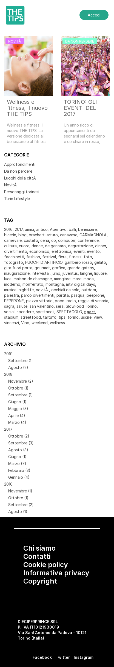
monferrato (32, 284)
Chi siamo (39, 548)
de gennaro (55, 245)
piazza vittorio (39, 300)
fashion (33, 256)
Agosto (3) (18, 449)
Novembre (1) (20, 491)
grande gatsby (80, 267)
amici (29, 229)
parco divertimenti (37, 295)
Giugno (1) (17, 401)
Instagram (83, 657)
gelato (100, 262)
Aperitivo (58, 229)
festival (49, 256)
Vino (25, 322)
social (9, 311)
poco (59, 300)
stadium (11, 317)
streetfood (31, 317)
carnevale (13, 240)
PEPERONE (14, 300)
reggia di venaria (93, 300)
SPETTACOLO (69, 311)
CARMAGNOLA (93, 234)
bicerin (10, 234)
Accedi (94, 15)
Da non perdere (18, 171)
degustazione (80, 245)
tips (62, 317)
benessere (87, 229)
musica (10, 289)
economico (39, 251)
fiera (62, 256)
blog (22, 234)
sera (60, 306)
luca (8, 278)
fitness (75, 256)
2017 (19, 229)
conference (88, 240)
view (98, 317)
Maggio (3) (18, 408)
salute (21, 306)
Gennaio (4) (19, 477)
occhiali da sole (65, 289)
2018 (8, 374)
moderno (12, 284)
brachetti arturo (43, 234)
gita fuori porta (18, 267)
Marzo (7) (17, 463)
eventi (79, 251)
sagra (9, 306)
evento (93, 251)
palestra (11, 295)
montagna (54, 284)
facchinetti (14, 256)
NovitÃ (11, 185)
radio (71, 300)
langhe (86, 273)
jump (56, 273)
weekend (40, 322)
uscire (86, 317)
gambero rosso (78, 262)
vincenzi (11, 322)
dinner (100, 245)
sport (89, 311)
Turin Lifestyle (17, 198)
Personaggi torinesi (21, 191)
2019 (8, 353)
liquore (100, 273)
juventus (70, 273)
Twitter (63, 657)
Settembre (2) (21, 504)
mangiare (62, 278)
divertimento (15, 251)
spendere (25, 311)
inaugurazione (17, 273)
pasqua (77, 295)
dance (37, 245)
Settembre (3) (21, 443)
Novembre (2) (20, 381)
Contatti (37, 556)
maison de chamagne (33, 278)
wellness (57, 322)
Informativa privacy (56, 573)
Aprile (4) (16, 415)
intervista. (41, 273)
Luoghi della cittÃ (20, 178)
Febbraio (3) (19, 470)
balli (72, 229)
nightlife (26, 289)
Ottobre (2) (18, 436)
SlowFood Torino (81, 306)
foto (88, 256)
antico (42, 229)
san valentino (42, 306)
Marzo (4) (17, 422)
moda (89, 278)
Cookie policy (45, 564)
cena (44, 240)
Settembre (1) (20, 360)
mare (77, 278)
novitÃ (42, 289)
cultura (10, 245)
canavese (68, 234)
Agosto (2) (18, 367)
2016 (8, 229)
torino (73, 317)
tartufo (49, 317)
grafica (58, 267)
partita (62, 295)
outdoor (88, 289)
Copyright (40, 581)
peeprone (95, 295)
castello (31, 240)
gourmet (42, 267)
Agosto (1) (17, 511)
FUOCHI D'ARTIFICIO (43, 262)
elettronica (61, 251)
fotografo (13, 262)
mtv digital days (80, 284)
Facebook (42, 657)
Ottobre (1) (18, 388)
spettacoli (45, 311)
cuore (24, 245)
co (53, 240)
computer (66, 240)
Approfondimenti (19, 164)
